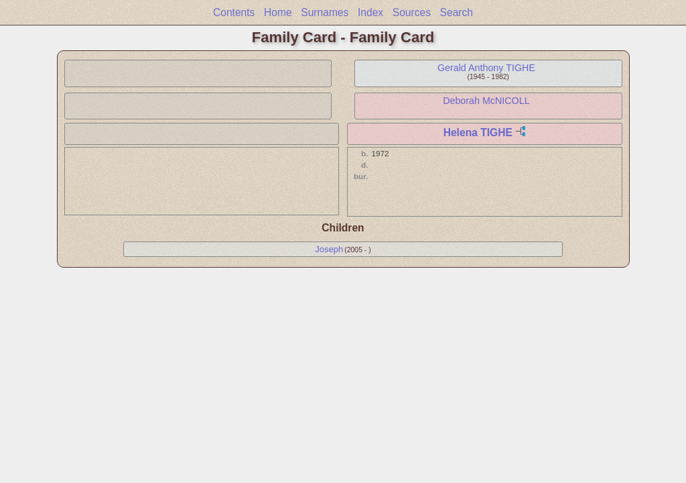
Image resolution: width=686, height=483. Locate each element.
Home (278, 12)
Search (456, 12)
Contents (234, 12)
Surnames (324, 12)
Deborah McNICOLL (486, 100)
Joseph (329, 249)
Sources (412, 12)
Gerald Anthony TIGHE (486, 67)
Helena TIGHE (477, 132)
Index (370, 12)
